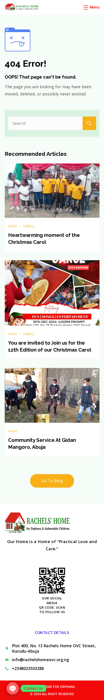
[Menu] (91, 7)
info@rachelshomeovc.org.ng (40, 659)
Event (12, 226)
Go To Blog (52, 480)
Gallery (28, 226)
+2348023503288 (28, 668)
